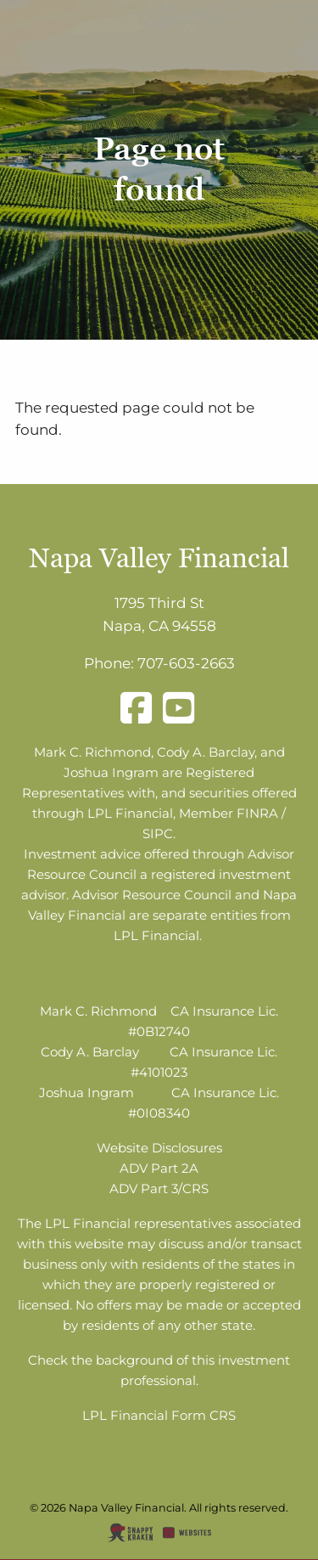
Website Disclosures (159, 1148)
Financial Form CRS (173, 1415)
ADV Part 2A (159, 1168)
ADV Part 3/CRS (159, 1188)
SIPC (157, 833)
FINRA (257, 813)
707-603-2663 (186, 663)
